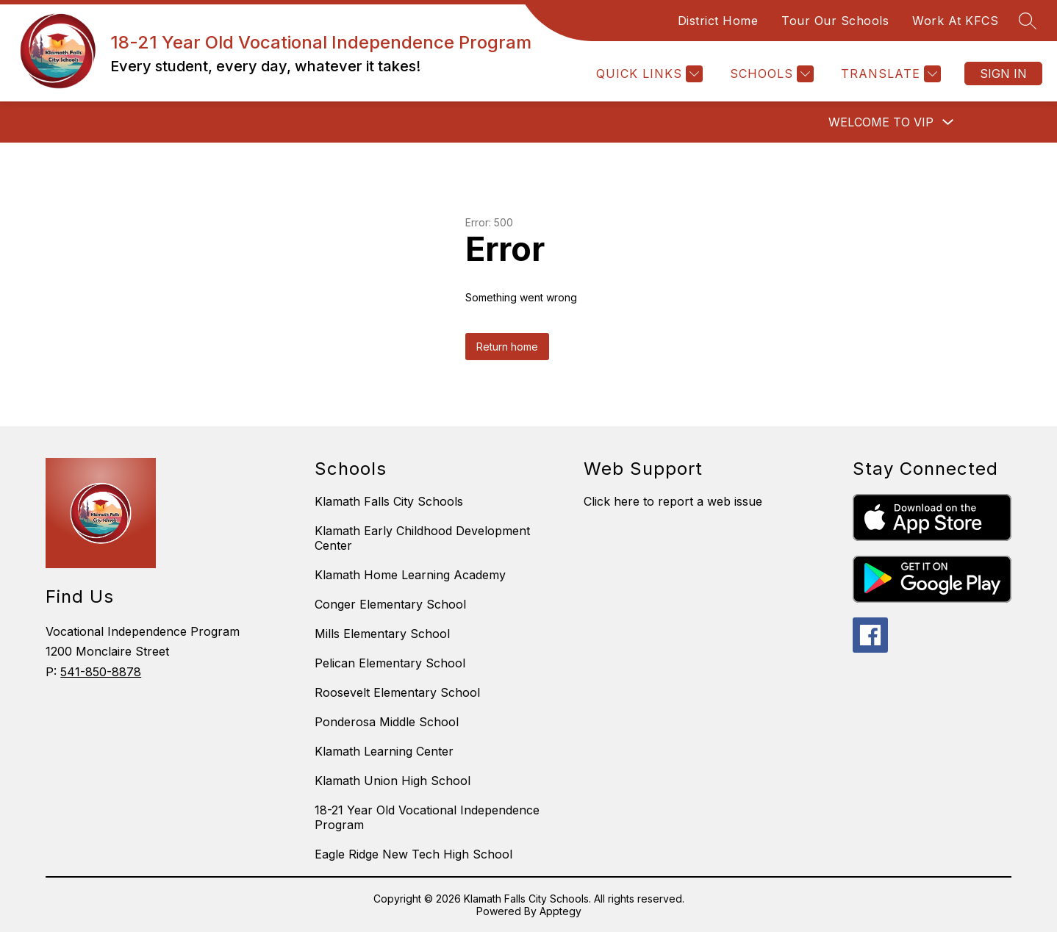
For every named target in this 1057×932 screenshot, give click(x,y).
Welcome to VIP (881, 122)
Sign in (1003, 73)
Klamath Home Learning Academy (410, 574)
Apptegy (560, 911)
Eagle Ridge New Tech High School (413, 854)
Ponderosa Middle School (387, 721)
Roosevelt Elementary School (397, 692)
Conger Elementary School (390, 604)
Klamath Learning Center (384, 751)
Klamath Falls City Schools (389, 501)
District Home (718, 20)
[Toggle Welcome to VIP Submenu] (948, 122)
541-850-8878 (100, 671)
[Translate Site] (889, 74)
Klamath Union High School (392, 780)
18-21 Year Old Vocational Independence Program (427, 817)
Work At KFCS (955, 20)
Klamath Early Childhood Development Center (422, 538)
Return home (507, 346)
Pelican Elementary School (390, 663)
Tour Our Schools (835, 20)
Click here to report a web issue (673, 501)
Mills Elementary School (382, 633)
